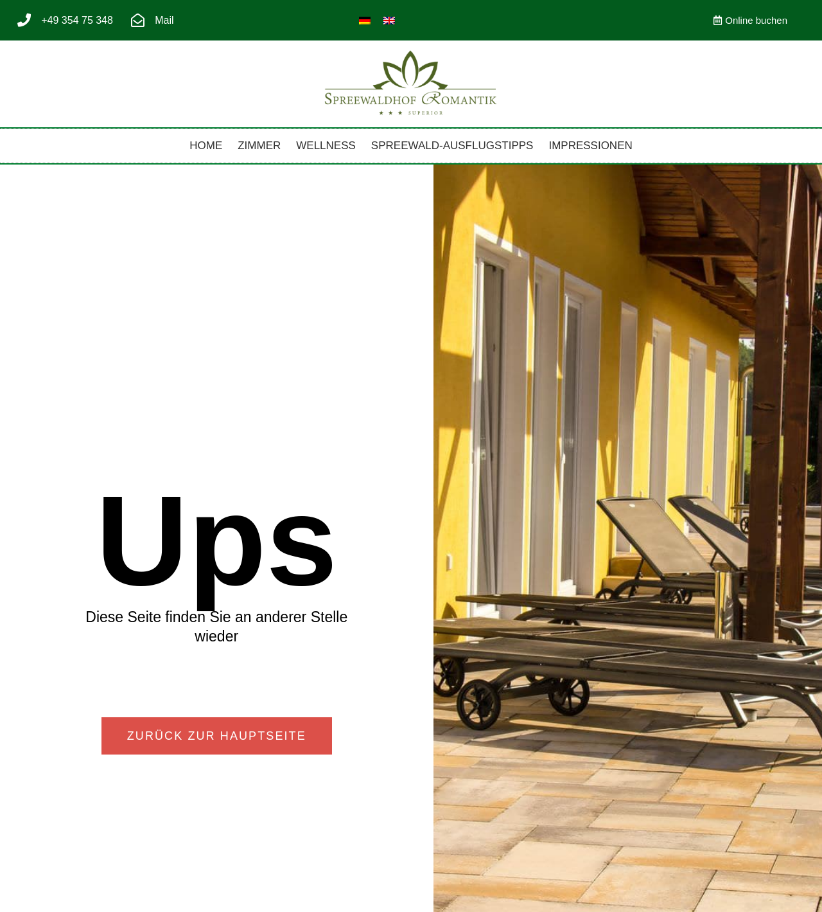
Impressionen (590, 145)
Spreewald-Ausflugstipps (452, 145)
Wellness (326, 145)
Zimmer (259, 145)
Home (205, 145)
